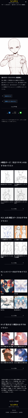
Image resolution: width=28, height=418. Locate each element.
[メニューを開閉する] (26, 2)
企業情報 (20, 412)
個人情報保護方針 (14, 412)
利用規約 (7, 412)
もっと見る (17, 208)
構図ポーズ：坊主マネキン (10, 101)
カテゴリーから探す (14, 401)
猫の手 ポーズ (8, 96)
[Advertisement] (14, 21)
